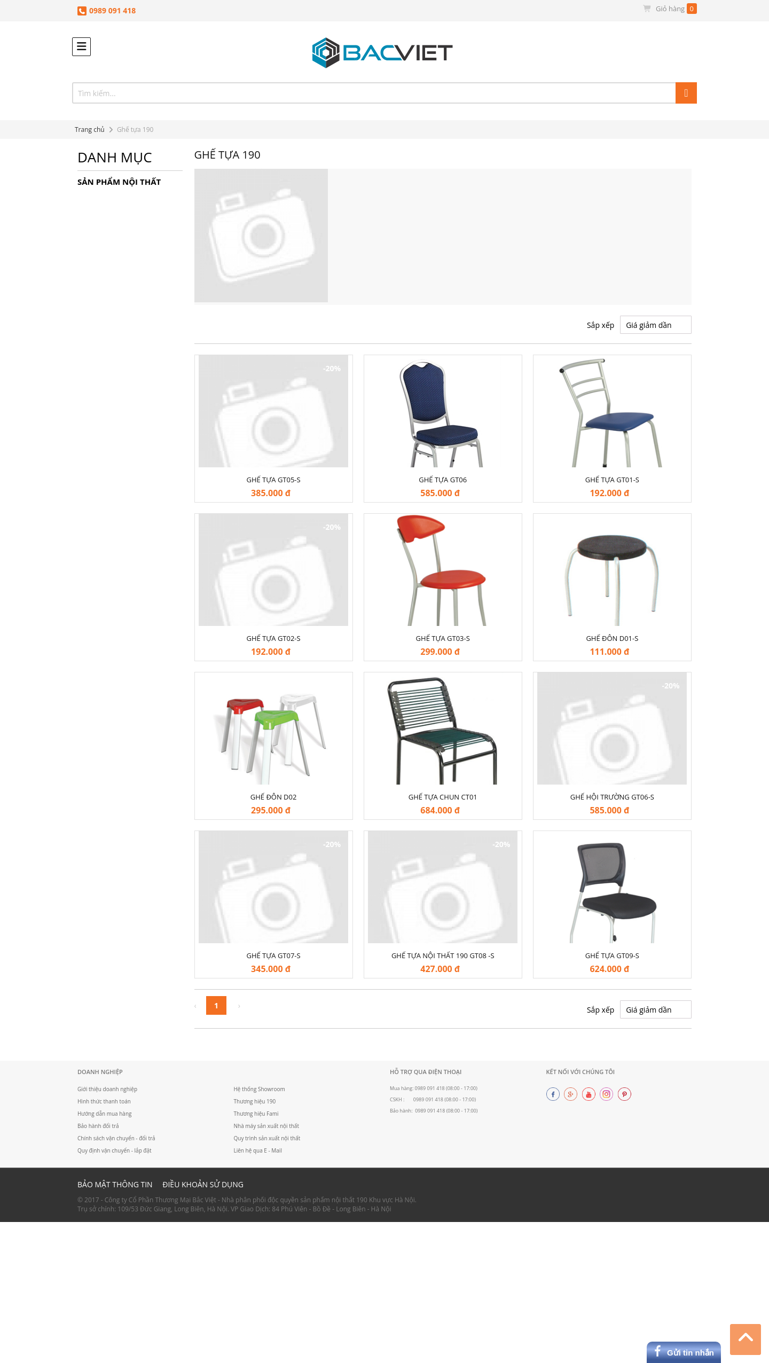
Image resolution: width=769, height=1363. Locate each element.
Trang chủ (90, 129)
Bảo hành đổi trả (98, 1126)
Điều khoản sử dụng (203, 1185)
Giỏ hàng (669, 8)
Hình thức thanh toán (104, 1101)
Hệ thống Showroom (260, 1089)
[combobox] (384, 93)
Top (746, 1338)
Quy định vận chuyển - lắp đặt (114, 1151)
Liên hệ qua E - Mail (258, 1151)
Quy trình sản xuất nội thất (267, 1138)
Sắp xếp (600, 325)
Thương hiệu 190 (255, 1101)
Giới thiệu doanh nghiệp (107, 1089)
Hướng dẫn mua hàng (104, 1114)
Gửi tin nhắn (690, 1352)
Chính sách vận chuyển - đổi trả (116, 1138)
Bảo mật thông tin (115, 1185)
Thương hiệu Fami (256, 1114)
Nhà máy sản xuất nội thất (267, 1126)
